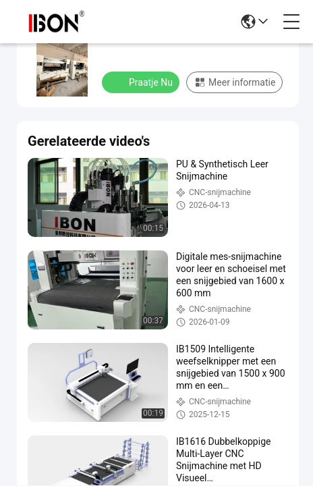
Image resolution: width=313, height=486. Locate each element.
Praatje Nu (142, 81)
